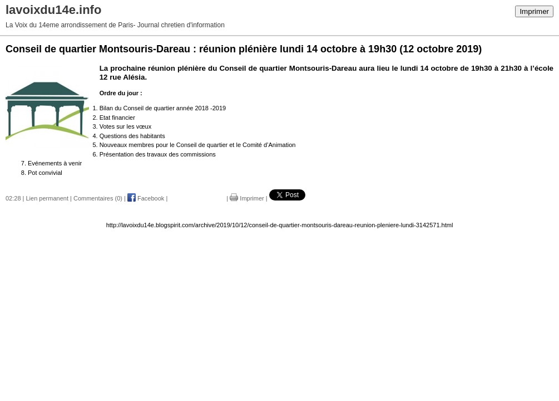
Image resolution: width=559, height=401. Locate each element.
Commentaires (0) (97, 198)
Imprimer (534, 11)
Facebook (145, 198)
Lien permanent (47, 198)
